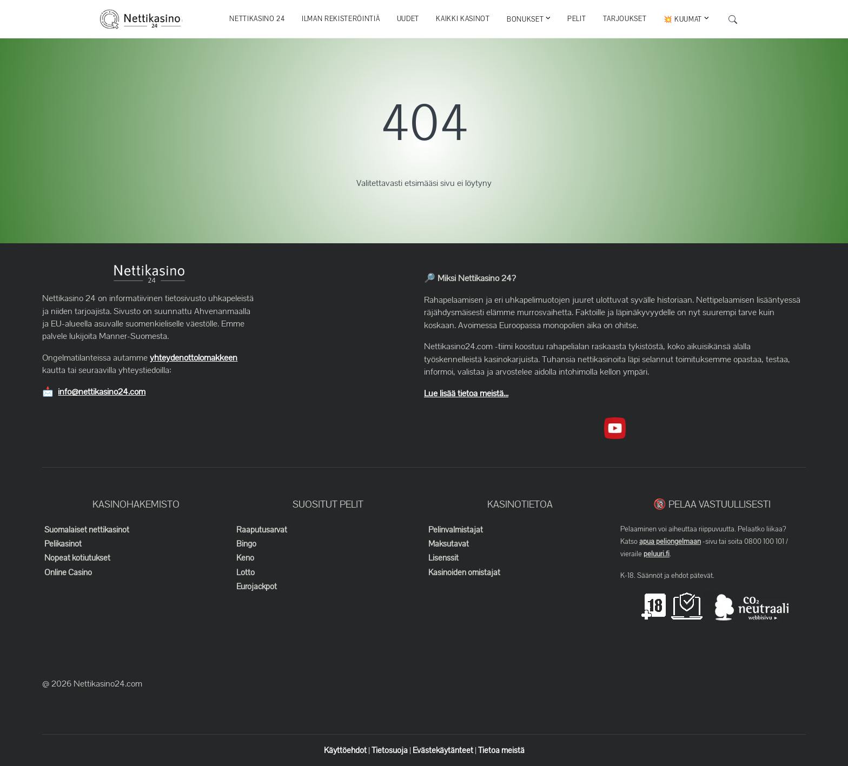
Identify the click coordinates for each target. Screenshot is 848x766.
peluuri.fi (657, 554)
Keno (245, 557)
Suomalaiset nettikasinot (86, 529)
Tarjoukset (625, 19)
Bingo (246, 543)
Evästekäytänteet (444, 750)
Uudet (408, 19)
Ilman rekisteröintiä (341, 19)
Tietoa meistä (501, 750)
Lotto (245, 572)
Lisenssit (443, 557)
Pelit (576, 19)
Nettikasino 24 (256, 19)
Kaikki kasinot (462, 19)
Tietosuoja (390, 750)
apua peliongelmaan (670, 542)
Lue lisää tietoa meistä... (466, 393)
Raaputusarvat (261, 529)
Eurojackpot (256, 586)
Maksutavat (448, 543)
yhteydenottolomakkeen (193, 358)
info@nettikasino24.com (101, 392)
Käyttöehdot (346, 750)
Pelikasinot (63, 543)
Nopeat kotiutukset (77, 557)
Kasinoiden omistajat (464, 572)
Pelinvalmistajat (455, 529)
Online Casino (68, 572)
